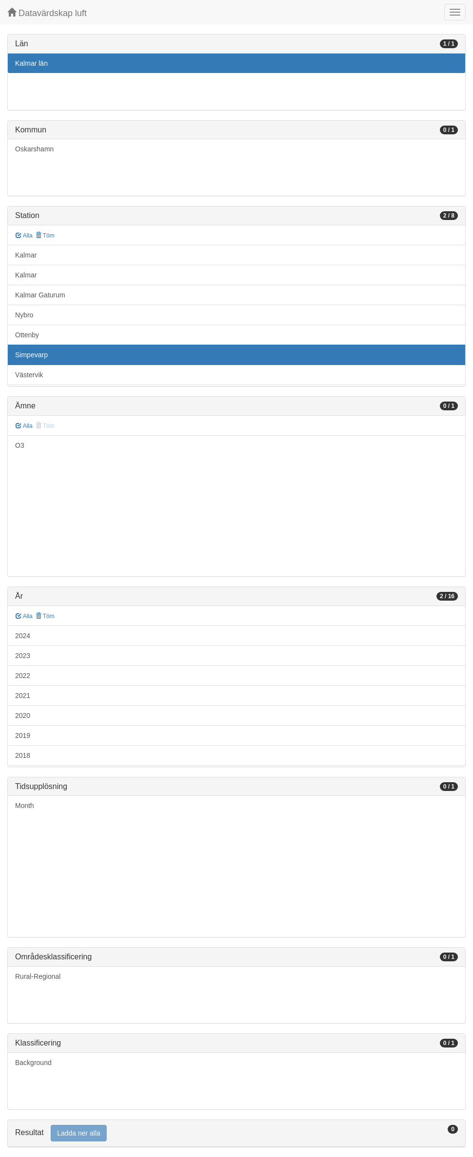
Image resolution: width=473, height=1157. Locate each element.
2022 (22, 676)
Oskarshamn (34, 149)
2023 (22, 656)
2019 (22, 735)
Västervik (29, 375)
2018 (22, 755)
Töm (45, 235)
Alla (24, 235)
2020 (22, 715)
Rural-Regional (37, 976)
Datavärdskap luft (47, 13)
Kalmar (26, 255)
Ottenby (27, 335)
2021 (22, 695)
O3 (19, 445)
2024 (22, 636)
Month (24, 805)
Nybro (24, 315)
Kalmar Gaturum (40, 295)
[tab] (236, 1133)
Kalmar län (31, 63)
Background (33, 1062)
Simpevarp (31, 355)
